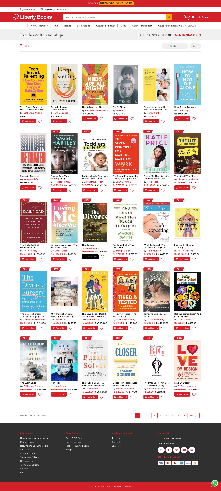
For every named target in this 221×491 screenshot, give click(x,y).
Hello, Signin (202, 17)
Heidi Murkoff (154, 251)
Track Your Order (74, 442)
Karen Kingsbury (155, 319)
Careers (24, 468)
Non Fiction (83, 25)
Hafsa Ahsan (184, 319)
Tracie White (91, 388)
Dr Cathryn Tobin (94, 182)
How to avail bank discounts (34, 438)
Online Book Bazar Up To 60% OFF (177, 25)
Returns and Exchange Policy (34, 446)
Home (141, 35)
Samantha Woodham (34, 319)
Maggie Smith (123, 251)
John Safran (61, 386)
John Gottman (123, 182)
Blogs (69, 449)
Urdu (123, 25)
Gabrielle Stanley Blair (96, 110)
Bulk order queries (29, 461)
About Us (24, 449)
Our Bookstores (28, 453)
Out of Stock (90, 257)
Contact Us (117, 442)
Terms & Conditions (29, 465)
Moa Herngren (92, 248)
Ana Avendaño (31, 179)
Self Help (167, 35)
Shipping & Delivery (29, 457)
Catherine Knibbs (33, 113)
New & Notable (39, 25)
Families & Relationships (188, 35)
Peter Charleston (125, 388)
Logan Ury (183, 110)
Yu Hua (119, 110)
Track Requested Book (77, 446)
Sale (56, 25)
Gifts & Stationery (142, 25)
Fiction (67, 25)
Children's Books (105, 25)
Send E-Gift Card (74, 438)
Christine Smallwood (188, 179)
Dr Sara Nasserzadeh (188, 386)
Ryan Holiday (30, 251)
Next (193, 415)
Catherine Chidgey (33, 386)
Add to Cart (28, 121)
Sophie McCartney (125, 319)
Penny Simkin (154, 113)
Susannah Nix (92, 319)
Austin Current (185, 251)
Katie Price (152, 182)
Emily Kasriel (61, 113)
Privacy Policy (27, 442)
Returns (116, 438)
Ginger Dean (61, 251)
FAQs (23, 472)
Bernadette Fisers (156, 388)
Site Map (116, 446)
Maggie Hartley (62, 182)
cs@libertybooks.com (168, 443)
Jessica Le (60, 319)
